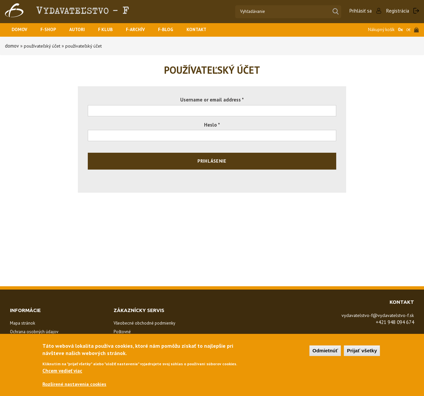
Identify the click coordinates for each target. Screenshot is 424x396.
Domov (20, 30)
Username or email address (212, 100)
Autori (81, 30)
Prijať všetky (362, 351)
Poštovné (122, 332)
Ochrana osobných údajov (34, 332)
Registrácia (397, 11)
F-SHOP (51, 30)
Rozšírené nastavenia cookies (75, 385)
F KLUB (111, 30)
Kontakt (208, 30)
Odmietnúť (325, 351)
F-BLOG (175, 30)
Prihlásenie (212, 161)
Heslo (212, 125)
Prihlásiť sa (359, 11)
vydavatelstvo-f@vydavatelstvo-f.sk (374, 315)
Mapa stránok (22, 323)
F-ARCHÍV (143, 30)
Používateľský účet (44, 46)
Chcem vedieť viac (62, 372)
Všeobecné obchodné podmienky (144, 323)
